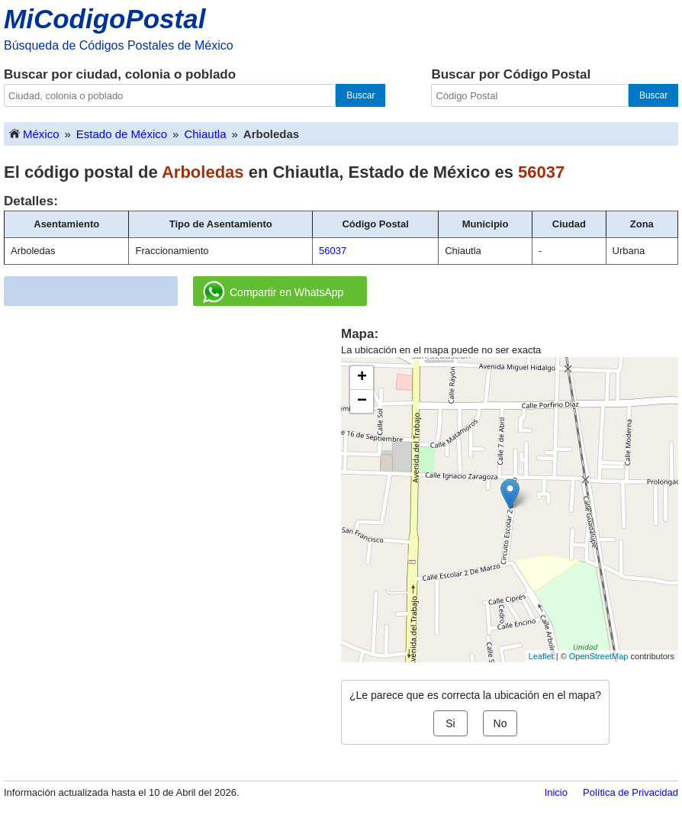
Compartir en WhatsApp (273, 292)
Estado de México (121, 133)
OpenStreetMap (599, 656)
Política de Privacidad (630, 792)
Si (450, 723)
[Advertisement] (172, 432)
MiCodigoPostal (104, 19)
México (34, 133)
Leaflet (541, 656)
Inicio (556, 792)
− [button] (362, 401)
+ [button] (362, 377)
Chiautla (205, 133)
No (500, 723)
